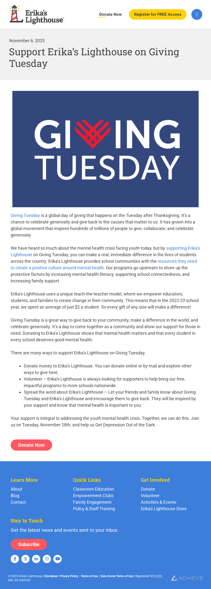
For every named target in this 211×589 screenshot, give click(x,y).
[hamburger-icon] (196, 14)
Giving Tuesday (25, 215)
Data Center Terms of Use (117, 576)
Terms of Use (89, 576)
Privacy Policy (69, 576)
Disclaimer (51, 576)
